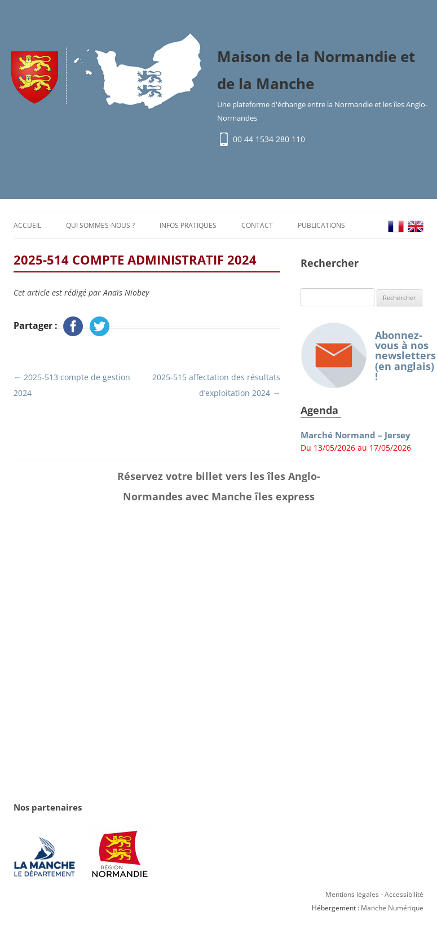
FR (396, 226)
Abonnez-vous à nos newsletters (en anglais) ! (362, 355)
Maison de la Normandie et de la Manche (316, 70)
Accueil (27, 225)
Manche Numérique (392, 908)
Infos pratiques (188, 225)
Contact (257, 225)
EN (415, 226)
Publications (321, 225)
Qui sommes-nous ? (100, 225)
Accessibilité (404, 895)
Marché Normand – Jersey (355, 435)
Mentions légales (352, 895)
